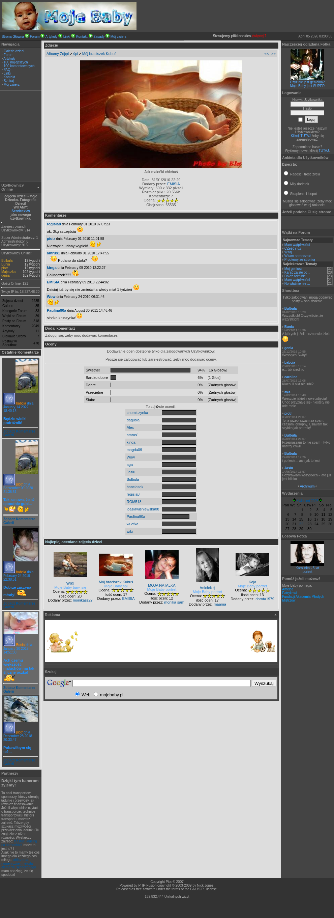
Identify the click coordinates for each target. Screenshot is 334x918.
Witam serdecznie (297, 256)
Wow (51, 297)
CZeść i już (292, 248)
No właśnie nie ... (297, 283)
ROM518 (134, 502)
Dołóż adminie (295, 276)
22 (301, 524)
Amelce (287, 589)
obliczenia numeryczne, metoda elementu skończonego (18, 863)
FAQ (7, 70)
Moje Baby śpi (116, 586)
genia (5, 275)
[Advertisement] (21, 136)
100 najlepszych (16, 62)
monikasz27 (83, 600)
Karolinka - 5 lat (307, 568)
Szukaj (9, 81)
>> (273, 54)
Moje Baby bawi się (70, 587)
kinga (52, 268)
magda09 (134, 450)
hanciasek (135, 487)
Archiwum (307, 486)
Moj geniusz (293, 269)
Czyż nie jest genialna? (307, 82)
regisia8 (54, 224)
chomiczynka (137, 413)
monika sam (174, 602)
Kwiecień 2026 (307, 501)
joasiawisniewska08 (143, 509)
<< (266, 54)
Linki (66, 36)
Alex (130, 427)
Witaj (288, 252)
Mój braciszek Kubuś (99, 54)
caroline (290, 377)
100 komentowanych (19, 66)
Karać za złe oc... (297, 272)
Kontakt (82, 36)
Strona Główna (13, 36)
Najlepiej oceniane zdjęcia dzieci (73, 542)
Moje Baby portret (162, 589)
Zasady (98, 36)
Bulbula (6, 260)
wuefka (133, 524)
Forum (35, 36)
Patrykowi (289, 593)
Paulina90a (56, 310)
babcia (21, 403)
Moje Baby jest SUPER (307, 86)
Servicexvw (20, 211)
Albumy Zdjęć (58, 54)
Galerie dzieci (14, 51)
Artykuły (51, 36)
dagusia (133, 420)
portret (307, 572)
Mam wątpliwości (297, 245)
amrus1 (53, 253)
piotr (4, 268)
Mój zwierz (118, 36)
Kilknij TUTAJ (301, 136)
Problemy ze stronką (299, 259)
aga (130, 465)
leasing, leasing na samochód (19, 843)
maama (220, 604)
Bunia (5, 264)
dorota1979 (264, 599)
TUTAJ (323, 150)
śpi (75, 54)
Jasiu (131, 472)
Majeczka (8, 272)
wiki (130, 531)
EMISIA (173, 184)
